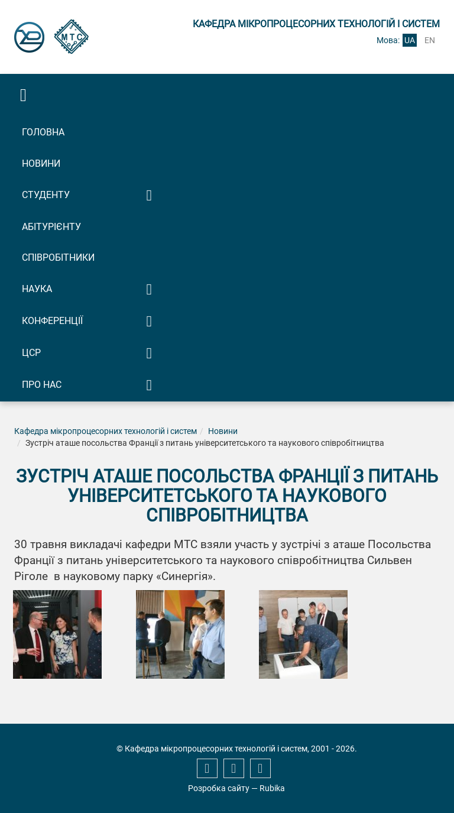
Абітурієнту (51, 226)
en (429, 40)
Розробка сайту (218, 788)
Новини (41, 163)
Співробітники (58, 257)
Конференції (52, 320)
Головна (43, 132)
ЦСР (31, 352)
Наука (37, 288)
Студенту (46, 194)
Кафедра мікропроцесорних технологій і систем (105, 431)
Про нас (41, 384)
